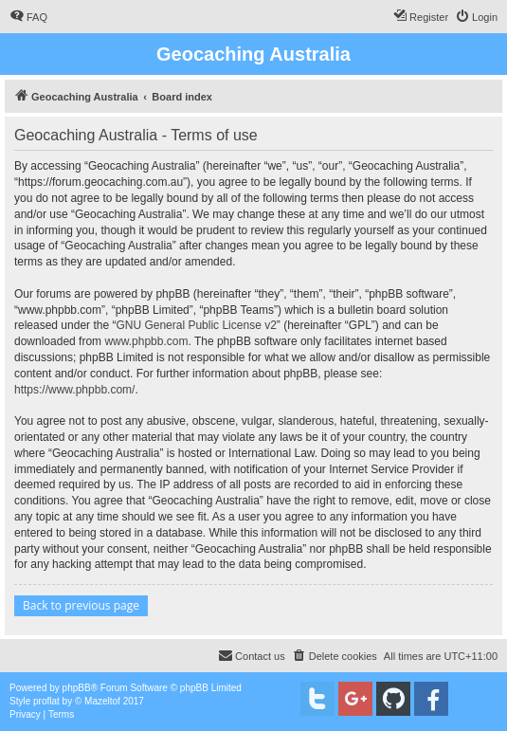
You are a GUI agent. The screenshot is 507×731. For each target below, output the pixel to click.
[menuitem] (28, 17)
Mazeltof (102, 701)
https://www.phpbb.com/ (74, 389)
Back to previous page (81, 605)
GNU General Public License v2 (196, 325)
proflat (46, 701)
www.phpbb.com (146, 341)
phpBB (77, 688)
